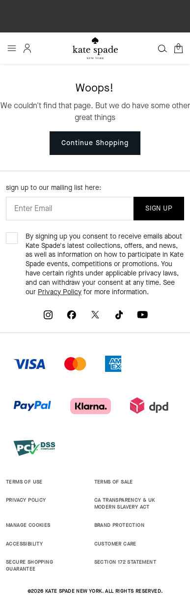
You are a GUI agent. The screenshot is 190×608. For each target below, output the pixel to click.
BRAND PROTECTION (119, 525)
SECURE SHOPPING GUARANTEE (29, 565)
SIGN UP (158, 208)
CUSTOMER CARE (115, 544)
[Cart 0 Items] (178, 48)
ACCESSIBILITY (24, 544)
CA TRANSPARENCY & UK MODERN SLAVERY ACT (124, 503)
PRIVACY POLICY (26, 500)
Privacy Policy (59, 292)
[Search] (162, 48)
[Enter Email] (70, 208)
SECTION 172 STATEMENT (125, 562)
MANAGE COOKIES (28, 525)
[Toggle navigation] (12, 48)
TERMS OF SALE (113, 482)
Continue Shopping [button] (95, 143)
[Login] (27, 48)
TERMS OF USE (24, 482)
